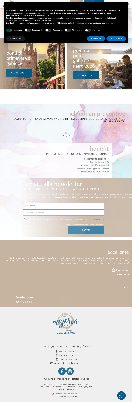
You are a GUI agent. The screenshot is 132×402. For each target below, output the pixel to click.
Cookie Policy (63, 378)
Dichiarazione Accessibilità (66, 396)
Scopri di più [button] (15, 39)
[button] (121, 287)
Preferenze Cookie (80, 378)
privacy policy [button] (81, 10)
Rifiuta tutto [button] (96, 39)
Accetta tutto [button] (116, 39)
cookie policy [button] (43, 15)
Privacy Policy (49, 378)
